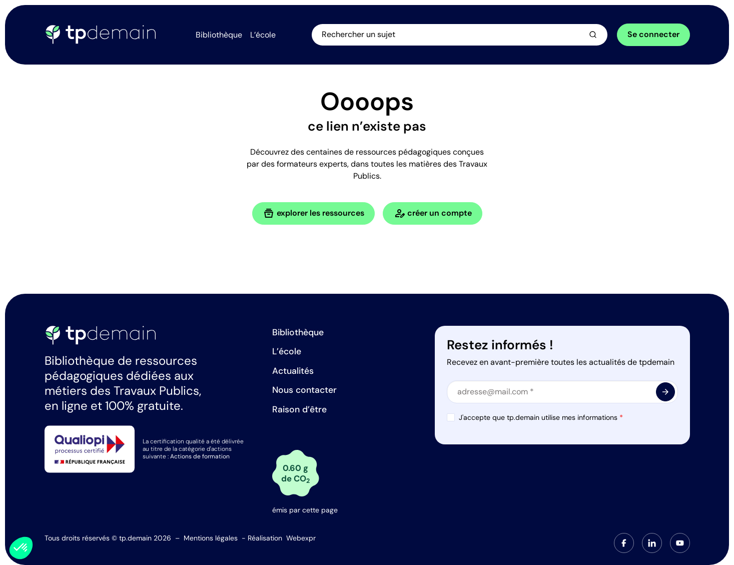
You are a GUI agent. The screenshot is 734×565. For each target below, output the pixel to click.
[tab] (624, 543)
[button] (21, 548)
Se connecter (653, 34)
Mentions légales (211, 537)
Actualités (293, 370)
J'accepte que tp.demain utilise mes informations (541, 417)
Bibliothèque (298, 332)
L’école (286, 351)
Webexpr (301, 537)
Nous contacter (304, 389)
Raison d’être (299, 409)
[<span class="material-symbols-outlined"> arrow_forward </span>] (665, 391)
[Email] (562, 391)
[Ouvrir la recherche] (460, 35)
